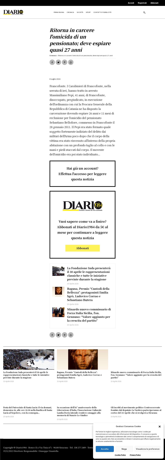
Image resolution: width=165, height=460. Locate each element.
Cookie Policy (120, 455)
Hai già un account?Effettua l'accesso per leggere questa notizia (82, 173)
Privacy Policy (135, 455)
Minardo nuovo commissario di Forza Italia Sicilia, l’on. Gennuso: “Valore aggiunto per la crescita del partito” (89, 314)
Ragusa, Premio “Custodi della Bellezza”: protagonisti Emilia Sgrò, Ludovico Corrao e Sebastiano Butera (88, 294)
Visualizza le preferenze (147, 449)
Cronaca (53, 55)
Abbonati (154, 3)
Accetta (104, 449)
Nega (124, 449)
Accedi (131, 3)
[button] (159, 426)
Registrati (142, 3)
